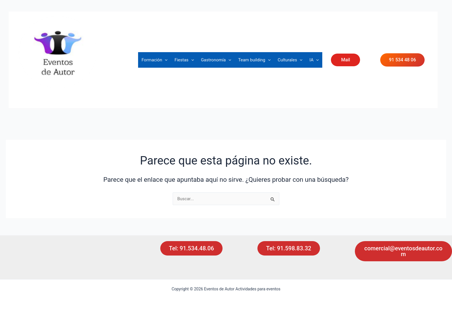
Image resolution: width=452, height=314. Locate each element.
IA (314, 60)
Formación (154, 60)
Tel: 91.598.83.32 (288, 248)
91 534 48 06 (402, 60)
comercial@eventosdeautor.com (403, 251)
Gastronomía (216, 60)
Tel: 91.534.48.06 (191, 248)
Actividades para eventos (60, 92)
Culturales (290, 60)
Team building (254, 60)
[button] (164, 60)
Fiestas (184, 60)
